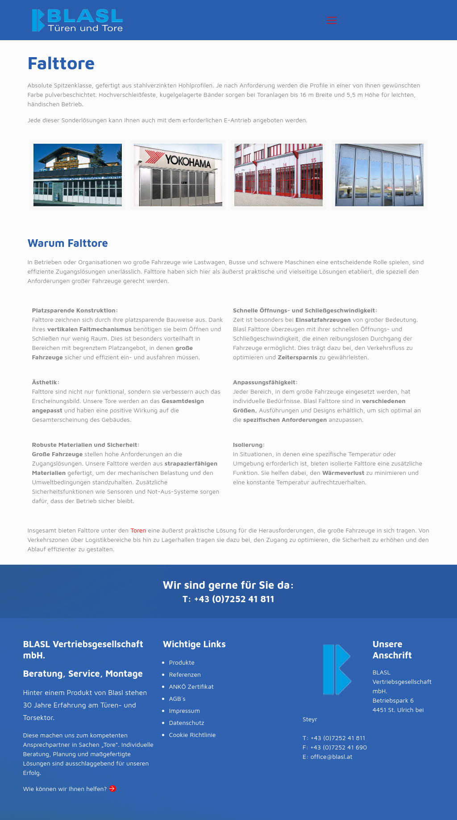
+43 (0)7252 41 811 (234, 599)
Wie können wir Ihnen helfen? (65, 788)
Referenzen (185, 674)
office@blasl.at (332, 756)
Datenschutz (186, 722)
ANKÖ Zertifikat (191, 686)
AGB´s (177, 698)
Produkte (182, 662)
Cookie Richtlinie (192, 734)
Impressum (184, 710)
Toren (138, 530)
